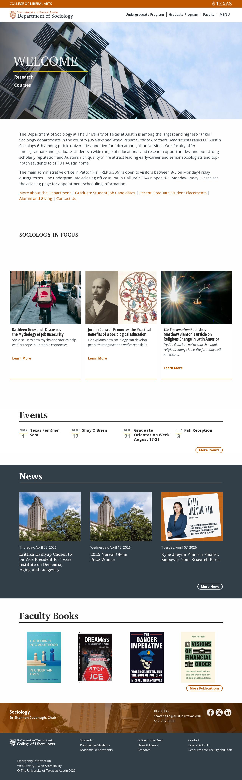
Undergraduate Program (144, 14)
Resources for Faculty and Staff (210, 750)
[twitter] (219, 713)
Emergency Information (34, 761)
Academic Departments (96, 750)
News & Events (147, 745)
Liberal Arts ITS (199, 745)
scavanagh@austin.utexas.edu (177, 716)
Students (86, 740)
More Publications (204, 688)
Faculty (208, 14)
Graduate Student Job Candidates (105, 192)
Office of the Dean (150, 740)
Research (143, 750)
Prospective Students (95, 745)
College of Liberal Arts (31, 4)
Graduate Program (183, 14)
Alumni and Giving (35, 198)
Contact (193, 740)
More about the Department (45, 192)
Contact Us (66, 198)
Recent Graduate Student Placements (173, 192)
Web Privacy (25, 766)
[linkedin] (227, 713)
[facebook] (210, 713)
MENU (225, 14)
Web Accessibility (50, 766)
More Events (209, 450)
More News (210, 586)
